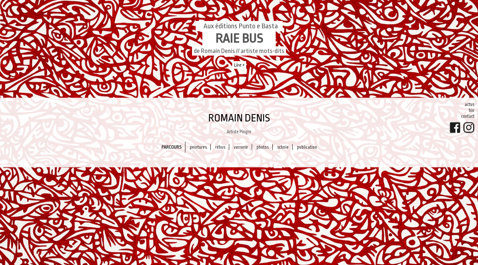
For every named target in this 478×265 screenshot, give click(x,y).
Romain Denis (239, 118)
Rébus (220, 146)
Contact (467, 116)
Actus (469, 104)
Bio (471, 110)
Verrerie (241, 146)
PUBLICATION (307, 146)
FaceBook (455, 127)
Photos (263, 146)
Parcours (171, 146)
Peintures (198, 146)
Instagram (468, 127)
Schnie (283, 146)
